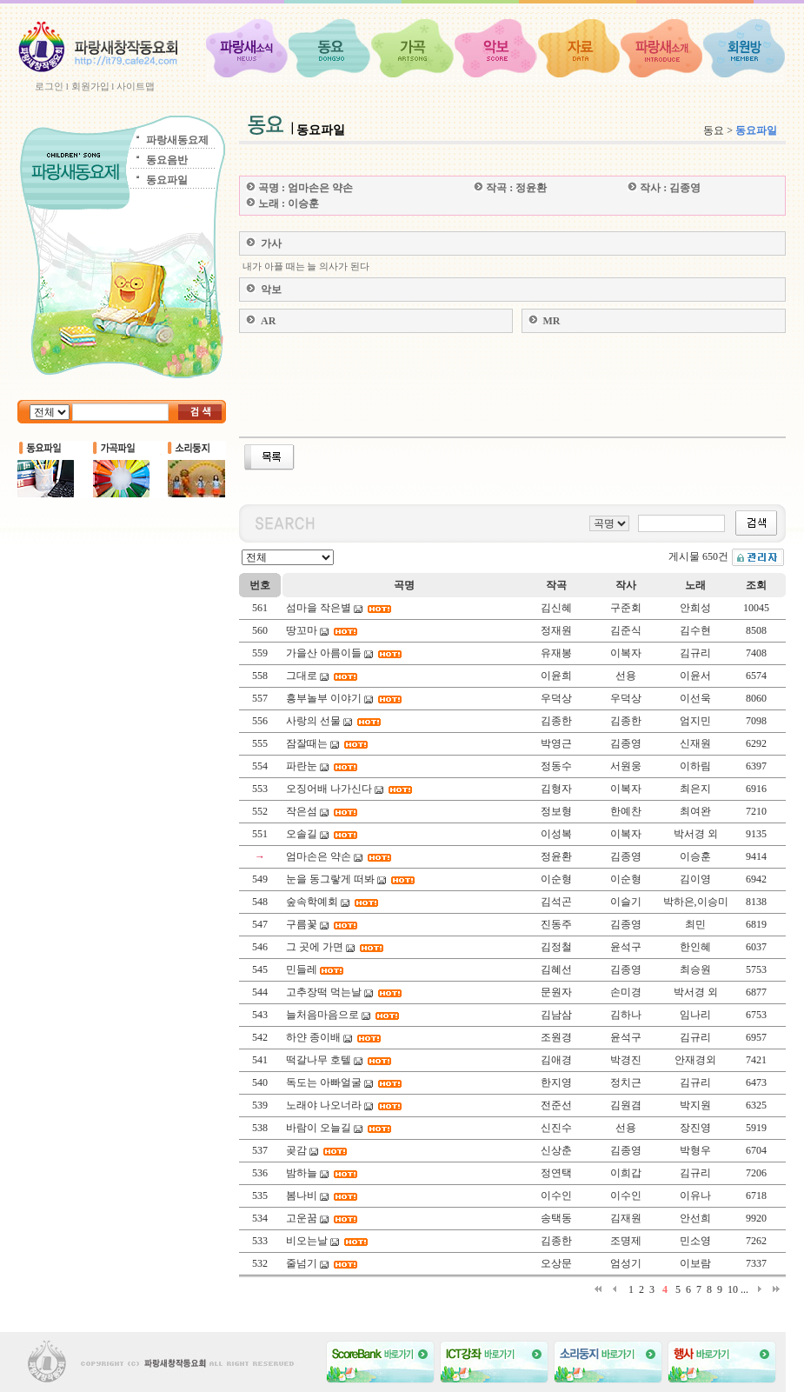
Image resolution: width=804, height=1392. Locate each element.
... (744, 1289)
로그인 (49, 86)
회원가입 (90, 86)
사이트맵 (135, 86)
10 (733, 1289)
